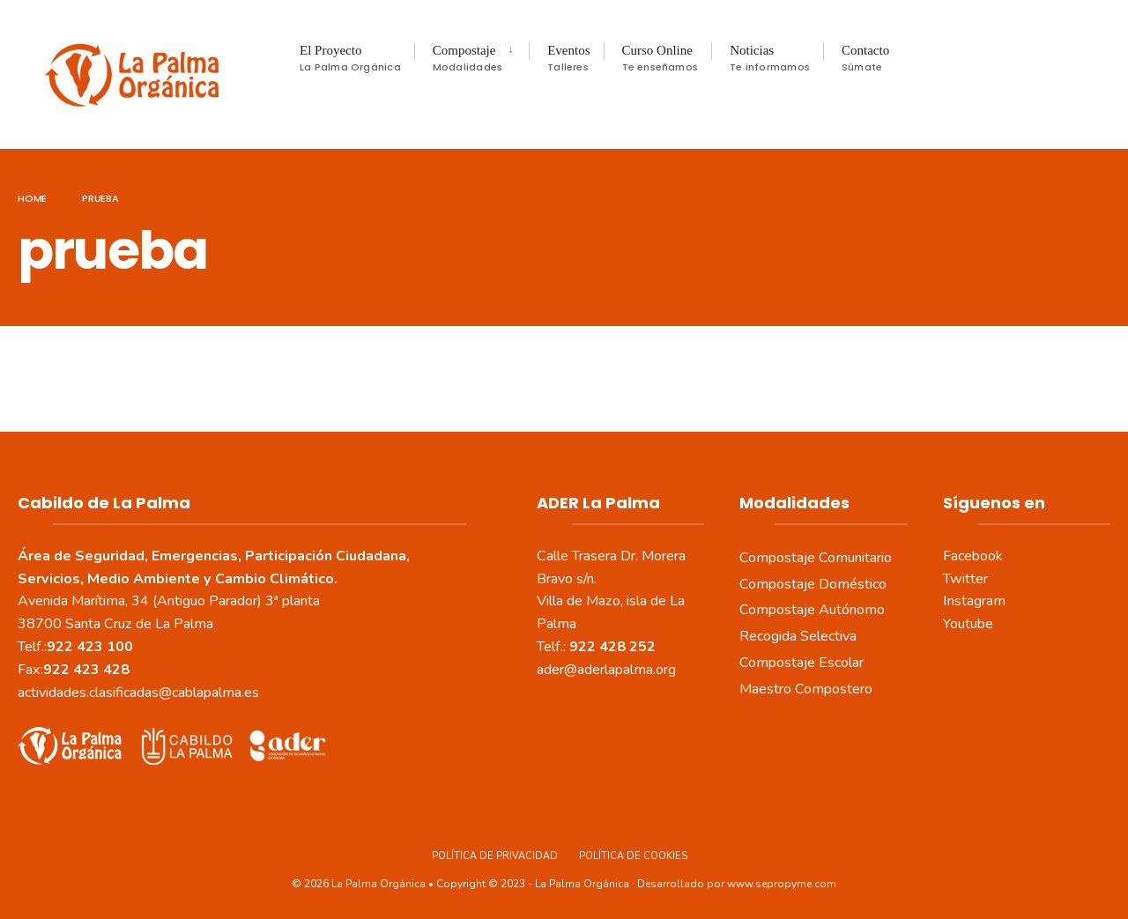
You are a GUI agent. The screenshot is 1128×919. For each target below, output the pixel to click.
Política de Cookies (633, 856)
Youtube (968, 624)
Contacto (865, 58)
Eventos (568, 58)
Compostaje (467, 58)
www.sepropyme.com (781, 883)
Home (32, 198)
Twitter (965, 578)
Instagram (974, 601)
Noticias (770, 58)
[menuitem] (471, 58)
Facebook (973, 555)
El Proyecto (350, 58)
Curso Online (660, 58)
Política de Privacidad (495, 856)
